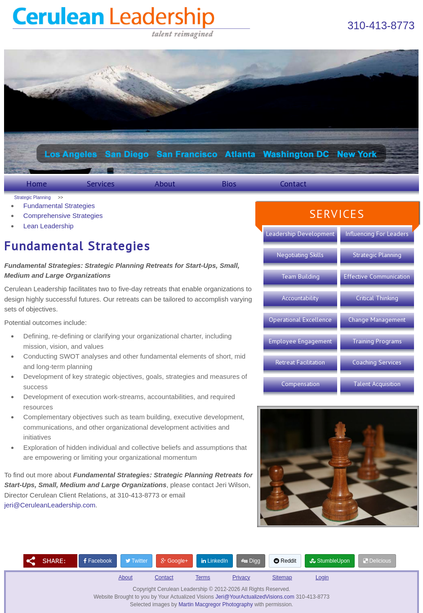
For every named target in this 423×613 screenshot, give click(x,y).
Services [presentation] (101, 183)
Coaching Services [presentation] (376, 362)
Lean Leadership (48, 226)
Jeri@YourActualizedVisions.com (254, 597)
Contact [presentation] (293, 183)
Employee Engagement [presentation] (300, 341)
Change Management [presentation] (376, 319)
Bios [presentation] (229, 183)
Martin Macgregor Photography (215, 604)
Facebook (98, 561)
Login (322, 577)
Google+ (174, 561)
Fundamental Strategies (59, 205)
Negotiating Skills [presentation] (300, 255)
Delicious (377, 561)
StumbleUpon (330, 561)
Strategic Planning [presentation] (377, 255)
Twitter (136, 561)
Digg (250, 561)
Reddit (285, 561)
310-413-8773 (380, 25)
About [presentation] (165, 183)
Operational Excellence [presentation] (300, 319)
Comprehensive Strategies (63, 215)
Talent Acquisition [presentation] (377, 384)
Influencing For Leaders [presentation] (377, 234)
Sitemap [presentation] (282, 577)
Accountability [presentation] (300, 298)
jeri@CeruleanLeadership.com (49, 505)
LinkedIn (214, 561)
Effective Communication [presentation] (377, 276)
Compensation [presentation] (300, 384)
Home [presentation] (36, 183)
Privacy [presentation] (241, 577)
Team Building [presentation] (300, 276)
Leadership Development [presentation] (300, 234)
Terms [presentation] (203, 577)
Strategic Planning (32, 197)
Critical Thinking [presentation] (377, 298)
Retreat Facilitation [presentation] (300, 362)
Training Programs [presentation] (377, 341)
